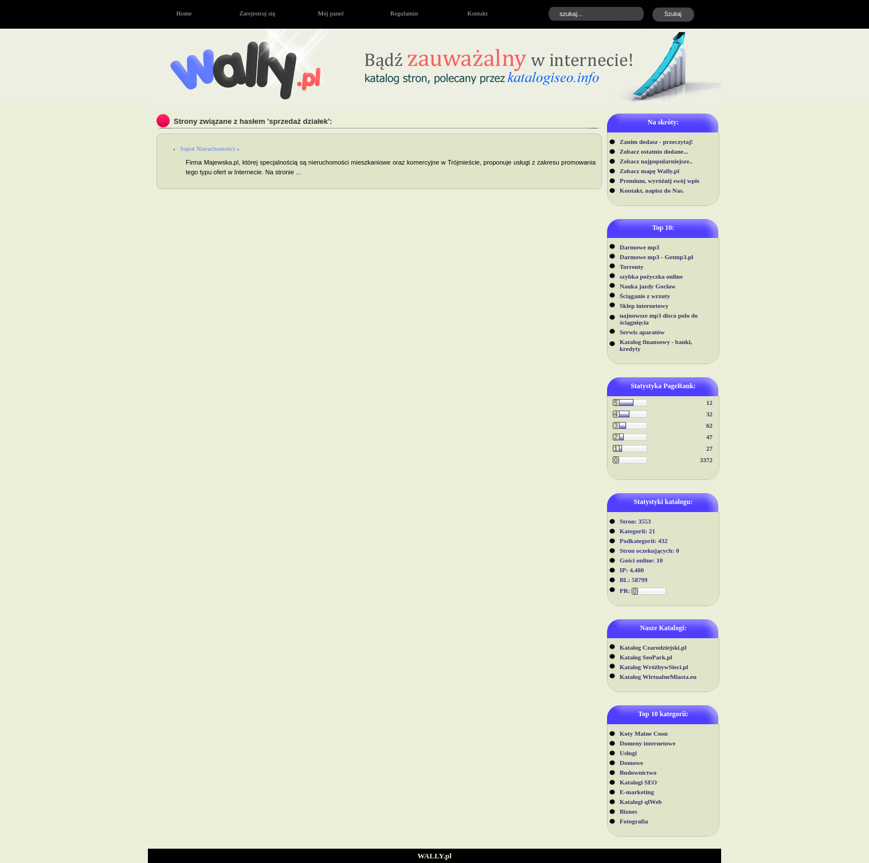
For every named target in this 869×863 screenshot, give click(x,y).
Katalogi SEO (638, 782)
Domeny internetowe (647, 743)
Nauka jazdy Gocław (648, 286)
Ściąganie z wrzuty (645, 295)
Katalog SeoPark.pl (646, 657)
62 (709, 425)
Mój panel (331, 13)
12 (709, 402)
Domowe (631, 762)
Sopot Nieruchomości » (210, 148)
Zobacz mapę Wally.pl (649, 170)
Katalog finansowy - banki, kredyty (656, 345)
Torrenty (632, 266)
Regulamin (404, 13)
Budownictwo (638, 772)
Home (184, 13)
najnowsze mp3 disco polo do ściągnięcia (659, 319)
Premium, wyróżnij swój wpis (659, 180)
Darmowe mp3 (639, 247)
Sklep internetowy (644, 305)
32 (709, 414)
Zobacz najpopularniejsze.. (656, 161)
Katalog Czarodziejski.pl (653, 647)
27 (709, 448)
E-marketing (637, 791)
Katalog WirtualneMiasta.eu (658, 676)
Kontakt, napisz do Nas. (652, 190)
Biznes (628, 811)
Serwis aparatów (642, 332)
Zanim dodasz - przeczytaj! (656, 141)
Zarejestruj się (258, 13)
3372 (706, 459)
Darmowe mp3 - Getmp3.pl (656, 256)
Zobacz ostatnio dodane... (654, 151)
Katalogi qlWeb (641, 801)
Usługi (628, 752)
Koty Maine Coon (644, 733)
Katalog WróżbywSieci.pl (654, 666)
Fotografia (634, 821)
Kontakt (477, 13)
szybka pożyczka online (651, 276)
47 (709, 437)
